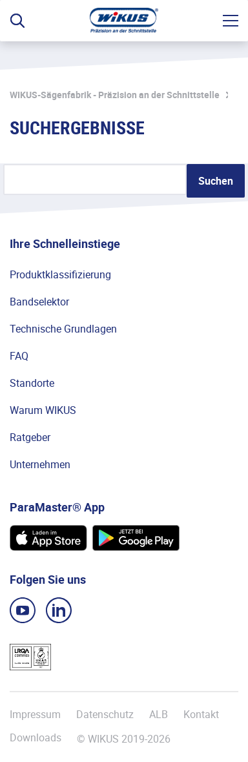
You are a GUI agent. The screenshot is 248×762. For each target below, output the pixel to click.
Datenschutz (105, 714)
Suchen (215, 181)
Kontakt (201, 714)
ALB (158, 714)
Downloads (35, 738)
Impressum (35, 714)
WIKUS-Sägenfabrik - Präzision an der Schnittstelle (115, 94)
